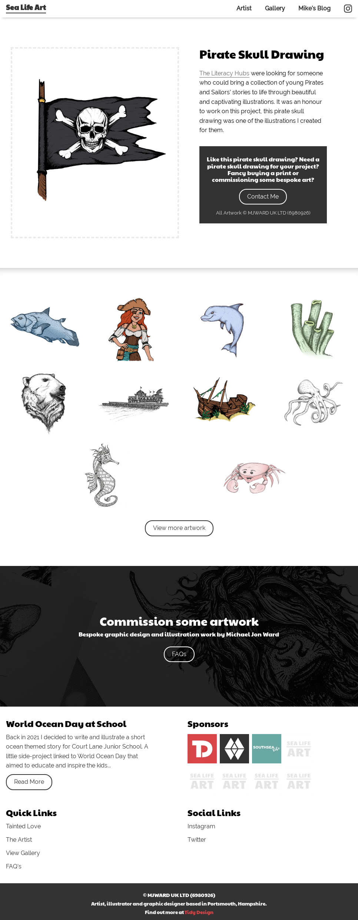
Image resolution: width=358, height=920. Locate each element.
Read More (29, 781)
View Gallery (23, 853)
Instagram (201, 826)
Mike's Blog (314, 8)
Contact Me (263, 196)
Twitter (197, 839)
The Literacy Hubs (224, 73)
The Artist (19, 839)
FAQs (179, 654)
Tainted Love (23, 826)
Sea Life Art (26, 7)
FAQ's (13, 866)
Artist (244, 8)
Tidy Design (199, 912)
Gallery (275, 8)
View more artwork (179, 527)
